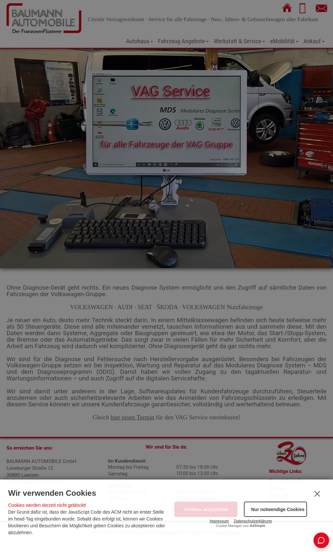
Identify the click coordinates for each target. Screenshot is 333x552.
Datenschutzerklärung (253, 521)
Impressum (219, 521)
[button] (275, 509)
